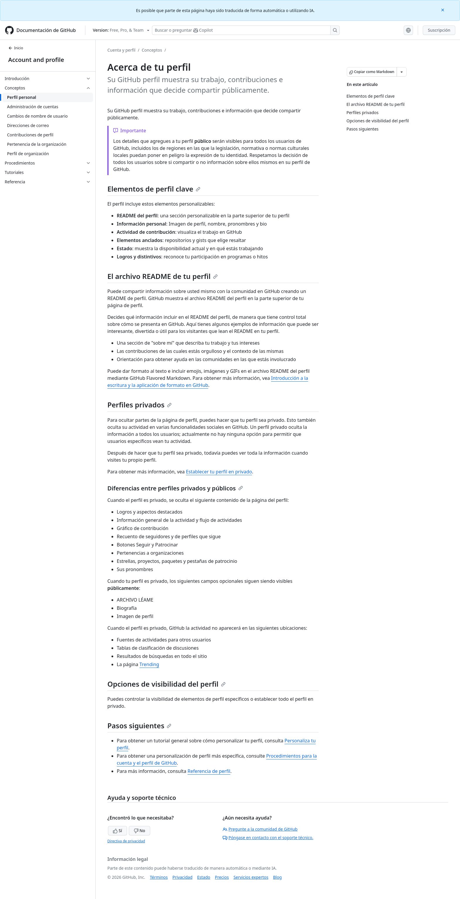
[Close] (443, 9)
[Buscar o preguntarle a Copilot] (246, 30)
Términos (159, 877)
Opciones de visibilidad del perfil (166, 684)
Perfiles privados (139, 404)
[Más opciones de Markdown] (402, 72)
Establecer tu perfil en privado (219, 471)
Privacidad (182, 877)
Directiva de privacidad (126, 841)
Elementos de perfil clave (153, 189)
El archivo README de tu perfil (162, 276)
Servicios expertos (251, 877)
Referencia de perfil (208, 771)
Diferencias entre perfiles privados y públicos (175, 488)
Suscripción (439, 30)
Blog (277, 877)
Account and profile (36, 60)
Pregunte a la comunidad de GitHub (260, 829)
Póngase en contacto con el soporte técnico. (268, 837)
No (139, 830)
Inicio (15, 47)
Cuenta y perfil (121, 50)
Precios (222, 877)
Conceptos (152, 50)
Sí (117, 830)
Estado (203, 877)
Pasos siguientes (139, 725)
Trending (149, 664)
